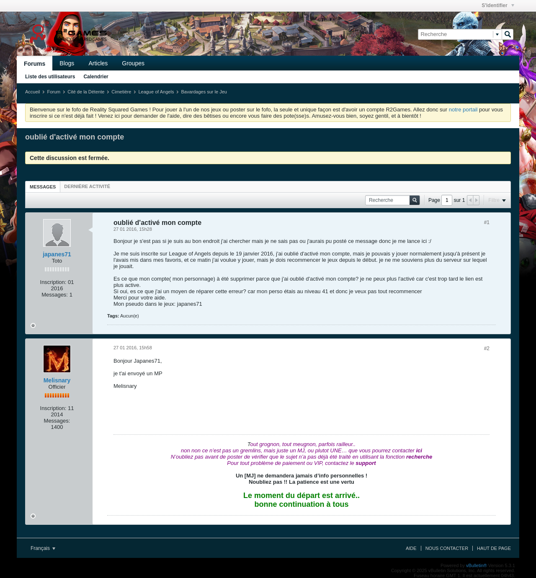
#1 (487, 222)
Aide (411, 548)
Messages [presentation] (43, 186)
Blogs (66, 63)
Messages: (54, 295)
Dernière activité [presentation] (87, 186)
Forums (34, 63)
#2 (487, 348)
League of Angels (156, 91)
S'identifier (498, 5)
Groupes (133, 63)
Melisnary (57, 380)
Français (43, 548)
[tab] (42, 186)
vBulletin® (476, 565)
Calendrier (95, 77)
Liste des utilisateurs (50, 77)
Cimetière (121, 91)
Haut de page (494, 548)
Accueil (32, 91)
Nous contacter (446, 548)
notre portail (463, 109)
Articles (98, 63)
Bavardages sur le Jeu (204, 91)
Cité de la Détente (85, 91)
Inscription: (53, 282)
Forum (53, 91)
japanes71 (57, 254)
